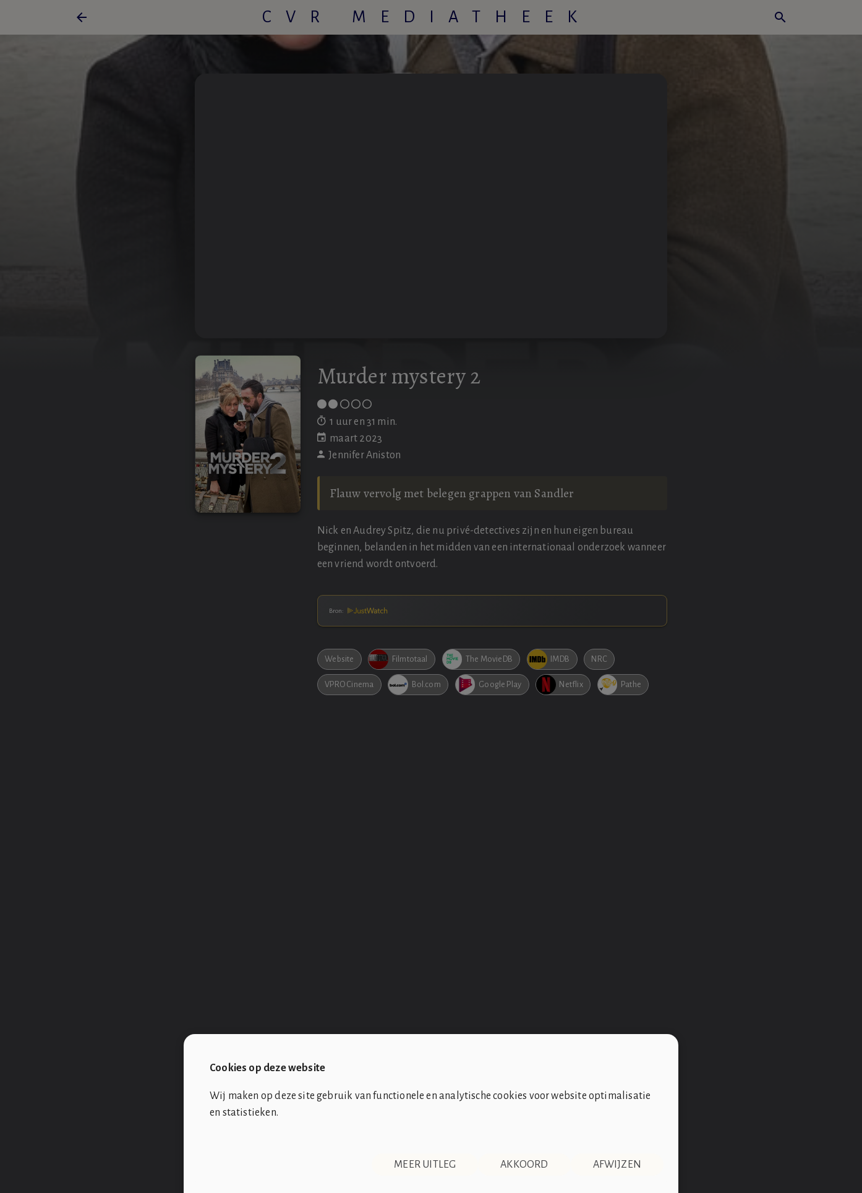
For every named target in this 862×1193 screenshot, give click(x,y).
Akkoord (524, 1164)
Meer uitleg (425, 1164)
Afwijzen (617, 1164)
